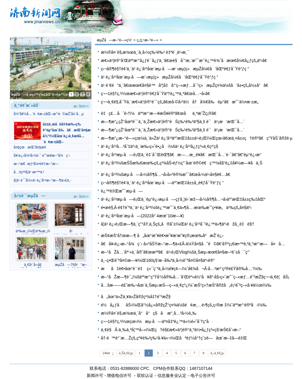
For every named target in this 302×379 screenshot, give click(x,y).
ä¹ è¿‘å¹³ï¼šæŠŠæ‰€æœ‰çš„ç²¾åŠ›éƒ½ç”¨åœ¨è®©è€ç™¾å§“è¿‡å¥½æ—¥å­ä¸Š (181, 163)
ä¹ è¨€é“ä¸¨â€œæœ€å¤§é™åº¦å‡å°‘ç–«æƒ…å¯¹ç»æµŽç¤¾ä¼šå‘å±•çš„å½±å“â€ (186, 85)
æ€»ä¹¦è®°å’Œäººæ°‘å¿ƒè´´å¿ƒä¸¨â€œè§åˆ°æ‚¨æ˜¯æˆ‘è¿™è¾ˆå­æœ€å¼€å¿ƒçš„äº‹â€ (185, 60)
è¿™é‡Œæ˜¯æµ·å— (122, 191)
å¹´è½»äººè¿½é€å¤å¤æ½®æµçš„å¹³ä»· (71, 233)
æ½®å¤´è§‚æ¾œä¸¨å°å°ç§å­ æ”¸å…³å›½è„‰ (148, 313)
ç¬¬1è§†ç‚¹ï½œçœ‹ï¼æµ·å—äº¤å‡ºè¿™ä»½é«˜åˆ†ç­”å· (157, 321)
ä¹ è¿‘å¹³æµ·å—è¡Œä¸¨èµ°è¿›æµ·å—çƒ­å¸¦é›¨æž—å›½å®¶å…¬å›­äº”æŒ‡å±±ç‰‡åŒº (183, 199)
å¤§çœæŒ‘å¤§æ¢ (31, 147)
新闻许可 (95, 375)
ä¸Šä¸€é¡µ (126, 353)
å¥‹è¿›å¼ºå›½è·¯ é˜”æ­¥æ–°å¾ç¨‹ (42, 155)
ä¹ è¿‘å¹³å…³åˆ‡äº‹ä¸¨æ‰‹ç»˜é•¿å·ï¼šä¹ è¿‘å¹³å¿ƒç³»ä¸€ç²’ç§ (161, 146)
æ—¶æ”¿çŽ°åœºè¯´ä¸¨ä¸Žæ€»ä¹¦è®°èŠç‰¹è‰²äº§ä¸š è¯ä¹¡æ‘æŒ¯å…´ (173, 121)
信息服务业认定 (171, 375)
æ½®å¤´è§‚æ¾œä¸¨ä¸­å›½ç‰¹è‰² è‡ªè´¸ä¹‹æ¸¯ (145, 52)
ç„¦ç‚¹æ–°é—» (147, 40)
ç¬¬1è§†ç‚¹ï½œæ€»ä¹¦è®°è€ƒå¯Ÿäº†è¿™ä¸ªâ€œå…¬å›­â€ (156, 93)
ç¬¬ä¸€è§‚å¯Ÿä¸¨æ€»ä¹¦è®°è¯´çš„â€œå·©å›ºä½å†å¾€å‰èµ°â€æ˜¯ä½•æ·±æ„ (181, 101)
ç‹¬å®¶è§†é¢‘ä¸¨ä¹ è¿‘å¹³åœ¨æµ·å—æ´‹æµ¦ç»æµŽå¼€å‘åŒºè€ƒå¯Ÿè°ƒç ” (175, 68)
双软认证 (145, 375)
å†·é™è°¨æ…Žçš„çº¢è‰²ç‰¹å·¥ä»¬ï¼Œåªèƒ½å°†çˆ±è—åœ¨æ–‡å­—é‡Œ (174, 338)
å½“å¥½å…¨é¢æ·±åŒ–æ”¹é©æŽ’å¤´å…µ (49, 114)
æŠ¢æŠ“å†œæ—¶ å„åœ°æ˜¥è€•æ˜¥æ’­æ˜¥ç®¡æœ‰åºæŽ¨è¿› (162, 235)
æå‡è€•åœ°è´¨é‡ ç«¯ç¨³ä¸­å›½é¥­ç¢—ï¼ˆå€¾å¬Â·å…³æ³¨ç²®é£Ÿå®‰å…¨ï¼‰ (181, 268)
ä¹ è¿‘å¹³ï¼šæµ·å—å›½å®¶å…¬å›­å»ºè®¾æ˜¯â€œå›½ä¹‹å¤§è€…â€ (167, 174)
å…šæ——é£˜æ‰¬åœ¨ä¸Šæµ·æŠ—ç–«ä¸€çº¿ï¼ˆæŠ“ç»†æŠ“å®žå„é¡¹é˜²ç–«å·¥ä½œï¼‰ (186, 285)
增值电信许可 (119, 375)
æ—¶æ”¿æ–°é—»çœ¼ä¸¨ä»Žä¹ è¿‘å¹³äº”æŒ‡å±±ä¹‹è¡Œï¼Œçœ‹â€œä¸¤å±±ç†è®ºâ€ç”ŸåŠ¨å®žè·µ (196, 138)
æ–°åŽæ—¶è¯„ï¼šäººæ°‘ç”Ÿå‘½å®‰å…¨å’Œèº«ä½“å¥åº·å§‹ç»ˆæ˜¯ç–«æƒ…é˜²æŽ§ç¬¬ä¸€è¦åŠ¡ (195, 277)
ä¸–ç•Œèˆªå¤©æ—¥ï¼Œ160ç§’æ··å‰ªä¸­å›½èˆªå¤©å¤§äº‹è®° (158, 260)
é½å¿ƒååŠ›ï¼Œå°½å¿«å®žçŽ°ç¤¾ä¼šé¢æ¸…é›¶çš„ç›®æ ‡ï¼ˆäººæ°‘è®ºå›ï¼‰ (184, 305)
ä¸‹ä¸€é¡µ (217, 353)
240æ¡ (108, 353)
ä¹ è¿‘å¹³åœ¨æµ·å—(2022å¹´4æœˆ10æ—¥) (142, 215)
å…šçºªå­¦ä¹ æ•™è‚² (29, 172)
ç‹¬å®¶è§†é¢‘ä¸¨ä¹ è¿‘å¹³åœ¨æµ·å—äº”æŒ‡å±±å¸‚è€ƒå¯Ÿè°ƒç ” (162, 182)
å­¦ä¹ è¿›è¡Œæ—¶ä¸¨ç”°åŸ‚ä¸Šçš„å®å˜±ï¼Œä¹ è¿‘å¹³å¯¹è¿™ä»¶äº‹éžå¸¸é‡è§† (177, 224)
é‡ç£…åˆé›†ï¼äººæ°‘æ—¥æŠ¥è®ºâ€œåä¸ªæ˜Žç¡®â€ (160, 113)
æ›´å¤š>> (81, 106)
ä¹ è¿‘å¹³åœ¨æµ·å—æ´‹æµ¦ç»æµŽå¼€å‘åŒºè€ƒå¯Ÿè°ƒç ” (159, 77)
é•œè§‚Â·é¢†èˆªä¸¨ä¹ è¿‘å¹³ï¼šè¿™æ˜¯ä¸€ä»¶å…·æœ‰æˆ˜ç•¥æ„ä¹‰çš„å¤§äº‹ (176, 207)
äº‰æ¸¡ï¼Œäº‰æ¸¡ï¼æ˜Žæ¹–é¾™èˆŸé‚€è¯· (33, 233)
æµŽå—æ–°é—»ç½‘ (114, 40)
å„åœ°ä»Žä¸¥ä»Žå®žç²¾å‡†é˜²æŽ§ (135, 296)
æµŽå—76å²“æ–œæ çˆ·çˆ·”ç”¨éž (71, 267)
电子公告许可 (203, 375)
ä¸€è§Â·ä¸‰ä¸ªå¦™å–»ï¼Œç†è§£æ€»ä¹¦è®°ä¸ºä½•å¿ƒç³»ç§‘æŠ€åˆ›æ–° (171, 329)
